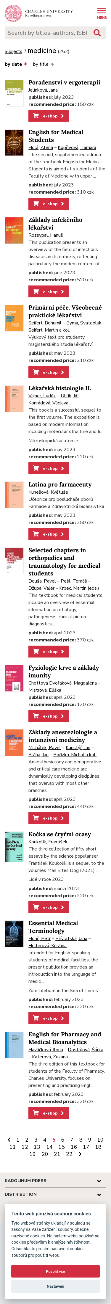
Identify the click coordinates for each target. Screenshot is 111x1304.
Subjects (13, 51)
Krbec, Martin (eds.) (79, 588)
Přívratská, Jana (71, 938)
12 (25, 1147)
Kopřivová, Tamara (77, 147)
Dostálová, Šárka (85, 1049)
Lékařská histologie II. (59, 388)
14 (49, 1147)
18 (98, 1147)
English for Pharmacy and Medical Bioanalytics (64, 1038)
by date (16, 64)
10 (100, 1139)
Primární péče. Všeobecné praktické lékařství (65, 311)
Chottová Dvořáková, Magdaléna (62, 683)
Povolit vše (55, 1271)
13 (37, 1147)
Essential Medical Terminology (53, 927)
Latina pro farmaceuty (59, 484)
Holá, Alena (40, 147)
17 (86, 1147)
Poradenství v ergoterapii (64, 82)
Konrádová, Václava (48, 403)
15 (61, 1147)
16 (74, 1147)
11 (12, 1147)
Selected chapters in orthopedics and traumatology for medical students (64, 562)
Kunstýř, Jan (78, 747)
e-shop (49, 116)
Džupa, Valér (41, 588)
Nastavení (55, 1286)
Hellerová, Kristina (47, 945)
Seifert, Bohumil (45, 323)
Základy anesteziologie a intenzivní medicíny (62, 736)
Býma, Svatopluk (84, 323)
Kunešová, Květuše (48, 492)
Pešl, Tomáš (74, 581)
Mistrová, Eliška (44, 690)
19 (32, 1154)
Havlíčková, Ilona (45, 1049)
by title (43, 64)
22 (69, 1154)
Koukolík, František (47, 842)
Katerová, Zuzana (50, 1057)
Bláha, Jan (38, 754)
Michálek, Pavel (44, 747)
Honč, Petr (39, 938)
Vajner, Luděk (42, 396)
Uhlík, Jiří (69, 396)
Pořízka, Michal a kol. (74, 754)
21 (57, 1154)
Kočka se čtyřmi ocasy (59, 834)
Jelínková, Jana (43, 90)
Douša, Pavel (42, 581)
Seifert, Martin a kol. (49, 330)
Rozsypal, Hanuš (45, 235)
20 (45, 1154)
